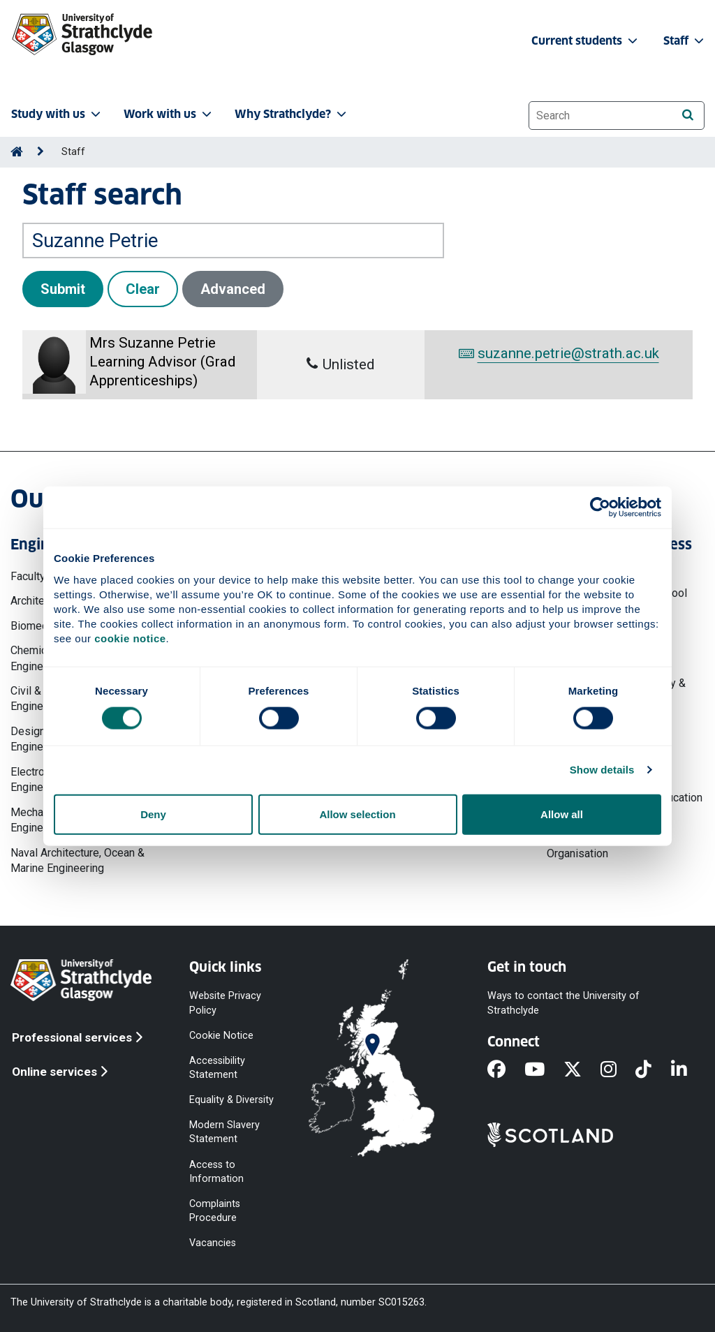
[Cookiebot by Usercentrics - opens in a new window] (600, 507)
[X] (581, 1071)
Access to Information (216, 1171)
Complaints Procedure (214, 1210)
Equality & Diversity (231, 1100)
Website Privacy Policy (225, 1003)
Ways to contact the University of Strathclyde (563, 1003)
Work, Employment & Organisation (597, 845)
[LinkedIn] (688, 1071)
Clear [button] (143, 289)
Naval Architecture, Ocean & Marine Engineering (77, 860)
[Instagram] (617, 1071)
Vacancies (212, 1243)
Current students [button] (585, 41)
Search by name (62, 213)
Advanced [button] (232, 289)
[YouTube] (543, 1071)
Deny (153, 814)
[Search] (687, 115)
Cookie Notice (221, 1035)
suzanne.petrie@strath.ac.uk (559, 353)
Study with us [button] (57, 114)
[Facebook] (505, 1071)
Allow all (561, 814)
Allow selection (357, 814)
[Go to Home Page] (16, 152)
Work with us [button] (169, 114)
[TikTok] (652, 1071)
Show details (602, 770)
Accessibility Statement (217, 1067)
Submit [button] (62, 289)
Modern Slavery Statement (224, 1132)
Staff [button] (685, 41)
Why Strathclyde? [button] (292, 114)
